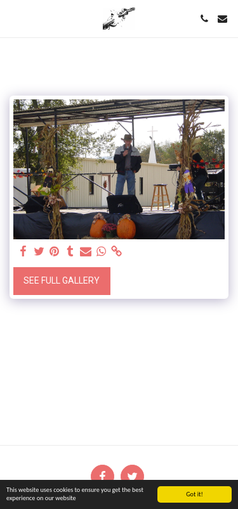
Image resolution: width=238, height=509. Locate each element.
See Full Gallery (61, 280)
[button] (14, 18)
